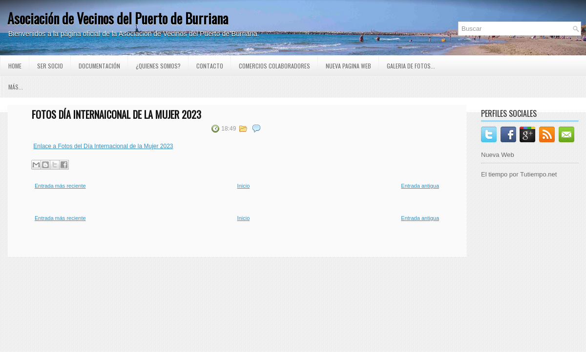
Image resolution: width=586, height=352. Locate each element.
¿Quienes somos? (158, 66)
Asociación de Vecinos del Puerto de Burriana (117, 18)
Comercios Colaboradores (274, 66)
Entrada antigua (420, 186)
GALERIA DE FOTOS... (411, 66)
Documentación (99, 66)
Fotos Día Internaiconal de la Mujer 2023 (116, 114)
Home (14, 66)
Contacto (209, 66)
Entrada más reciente (60, 186)
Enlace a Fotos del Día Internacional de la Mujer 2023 (103, 146)
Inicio (243, 186)
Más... (15, 87)
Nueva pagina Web (348, 66)
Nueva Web (497, 154)
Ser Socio (50, 66)
